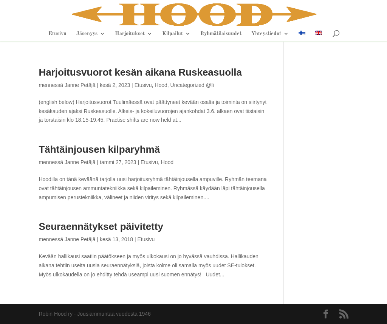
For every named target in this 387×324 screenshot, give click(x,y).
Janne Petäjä (80, 85)
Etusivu (57, 33)
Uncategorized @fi (192, 85)
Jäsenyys (87, 33)
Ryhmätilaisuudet (220, 33)
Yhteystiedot (266, 33)
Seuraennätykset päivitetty (101, 226)
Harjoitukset (130, 33)
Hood (161, 85)
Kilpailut (172, 33)
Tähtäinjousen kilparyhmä (99, 149)
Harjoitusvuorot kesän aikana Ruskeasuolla (140, 72)
